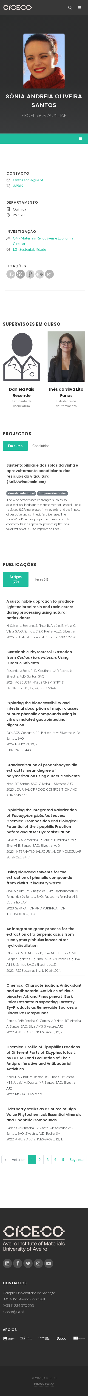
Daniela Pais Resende (21, 392)
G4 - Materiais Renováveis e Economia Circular (43, 241)
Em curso (15, 446)
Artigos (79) (15, 579)
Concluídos (40, 446)
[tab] (15, 446)
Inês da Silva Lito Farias (66, 392)
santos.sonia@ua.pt (28, 180)
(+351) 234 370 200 (18, 1305)
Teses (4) (41, 579)
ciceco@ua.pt (13, 1311)
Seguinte (76, 1159)
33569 (18, 185)
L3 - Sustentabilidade (29, 249)
